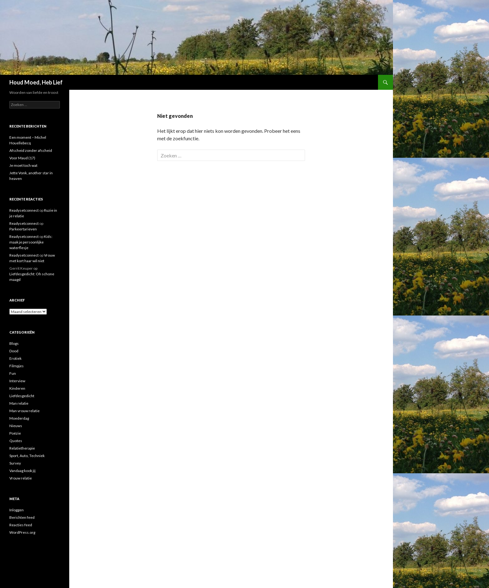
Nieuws (15, 425)
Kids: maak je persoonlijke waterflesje (30, 242)
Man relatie (18, 403)
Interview (17, 380)
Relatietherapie (22, 448)
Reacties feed (20, 525)
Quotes (15, 440)
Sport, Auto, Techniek (27, 455)
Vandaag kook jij (22, 470)
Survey (15, 463)
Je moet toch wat (23, 165)
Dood (13, 351)
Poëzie (15, 433)
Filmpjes (16, 366)
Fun (12, 373)
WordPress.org (22, 532)
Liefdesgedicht (21, 395)
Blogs (14, 343)
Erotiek (15, 358)
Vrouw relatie (20, 478)
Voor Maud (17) (22, 158)
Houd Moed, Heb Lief (36, 82)
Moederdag (19, 418)
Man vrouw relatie (24, 410)
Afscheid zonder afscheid (30, 150)
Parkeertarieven (23, 229)
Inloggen (16, 510)
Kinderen (17, 388)
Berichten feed (22, 517)
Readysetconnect (24, 210)
